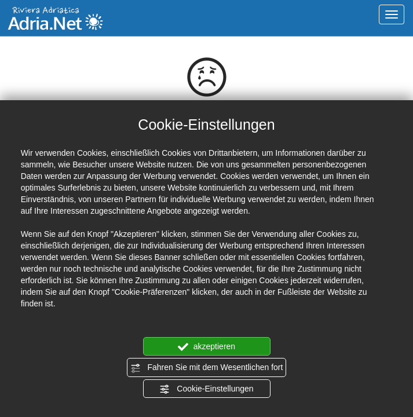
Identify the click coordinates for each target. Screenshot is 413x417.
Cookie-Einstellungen (206, 389)
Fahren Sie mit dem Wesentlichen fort (206, 368)
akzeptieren (206, 347)
